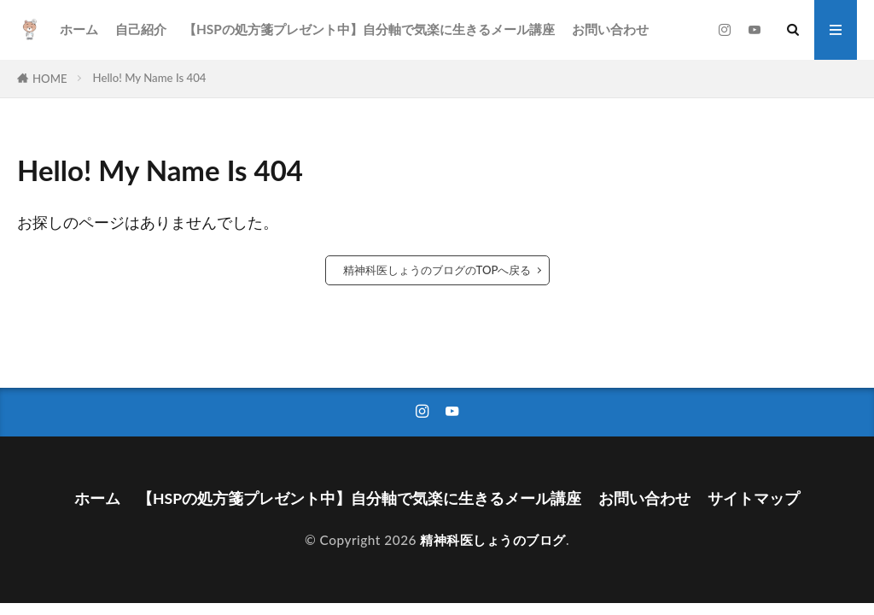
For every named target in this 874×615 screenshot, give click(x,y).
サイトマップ (754, 498)
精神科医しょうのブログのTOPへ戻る (437, 270)
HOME (49, 78)
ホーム (79, 29)
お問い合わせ (610, 29)
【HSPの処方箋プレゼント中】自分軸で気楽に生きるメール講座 (369, 29)
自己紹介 (140, 29)
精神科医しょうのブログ (493, 540)
